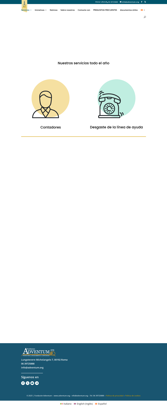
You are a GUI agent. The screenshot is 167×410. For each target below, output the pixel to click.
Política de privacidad (114, 395)
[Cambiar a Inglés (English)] (83, 404)
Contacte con (84, 10)
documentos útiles (129, 10)
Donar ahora (100, 2)
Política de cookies (132, 395)
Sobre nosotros (68, 10)
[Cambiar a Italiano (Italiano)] (66, 404)
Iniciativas (39, 10)
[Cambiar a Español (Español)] (101, 404)
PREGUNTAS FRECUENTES (105, 10)
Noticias (53, 10)
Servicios (25, 10)
